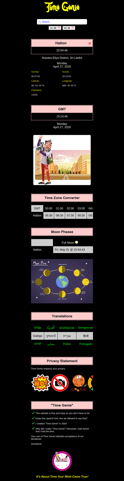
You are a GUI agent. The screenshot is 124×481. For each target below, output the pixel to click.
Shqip (37, 327)
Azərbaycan (67, 327)
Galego (37, 335)
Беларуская (86, 327)
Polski (67, 344)
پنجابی (51, 344)
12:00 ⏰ (55, 28)
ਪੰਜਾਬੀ (37, 343)
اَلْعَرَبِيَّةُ (51, 327)
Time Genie (62, 7)
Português (85, 344)
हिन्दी (86, 336)
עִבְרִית (67, 335)
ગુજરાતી (51, 335)
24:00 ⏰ (69, 28)
